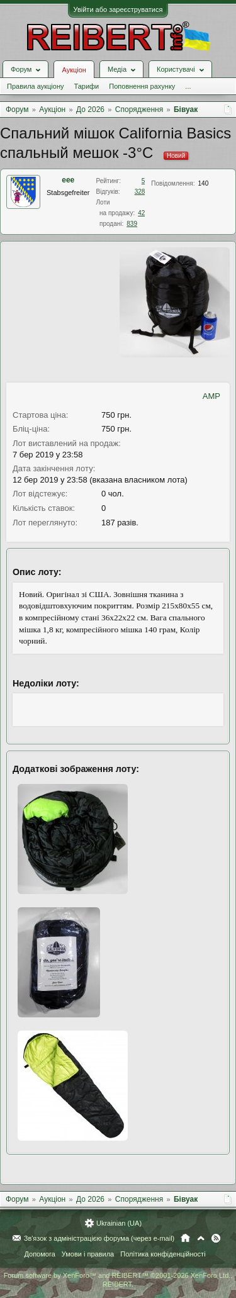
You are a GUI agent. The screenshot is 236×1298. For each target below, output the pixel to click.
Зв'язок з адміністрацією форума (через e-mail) (99, 1238)
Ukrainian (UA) (119, 1223)
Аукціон (74, 70)
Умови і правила (88, 1254)
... (188, 86)
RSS (215, 1238)
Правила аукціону (35, 86)
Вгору (200, 1238)
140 (203, 183)
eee (68, 180)
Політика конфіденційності (162, 1254)
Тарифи (86, 86)
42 (141, 213)
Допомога (39, 1254)
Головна (185, 1238)
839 (131, 223)
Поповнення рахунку (142, 86)
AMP (211, 396)
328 (140, 191)
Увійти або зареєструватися (118, 9)
